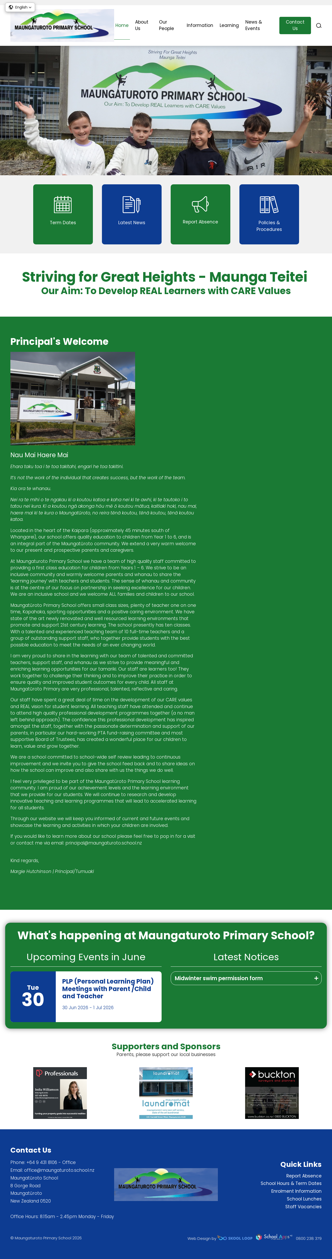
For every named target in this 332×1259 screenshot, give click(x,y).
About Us (141, 25)
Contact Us (295, 25)
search (319, 25)
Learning (229, 25)
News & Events (253, 25)
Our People (166, 25)
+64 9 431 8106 (41, 1162)
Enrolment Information (296, 1191)
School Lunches (304, 1199)
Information (200, 25)
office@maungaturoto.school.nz (59, 1170)
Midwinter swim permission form (219, 978)
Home (122, 25)
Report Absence (304, 1176)
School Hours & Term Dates (291, 1183)
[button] (20, 7)
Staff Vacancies (303, 1207)
